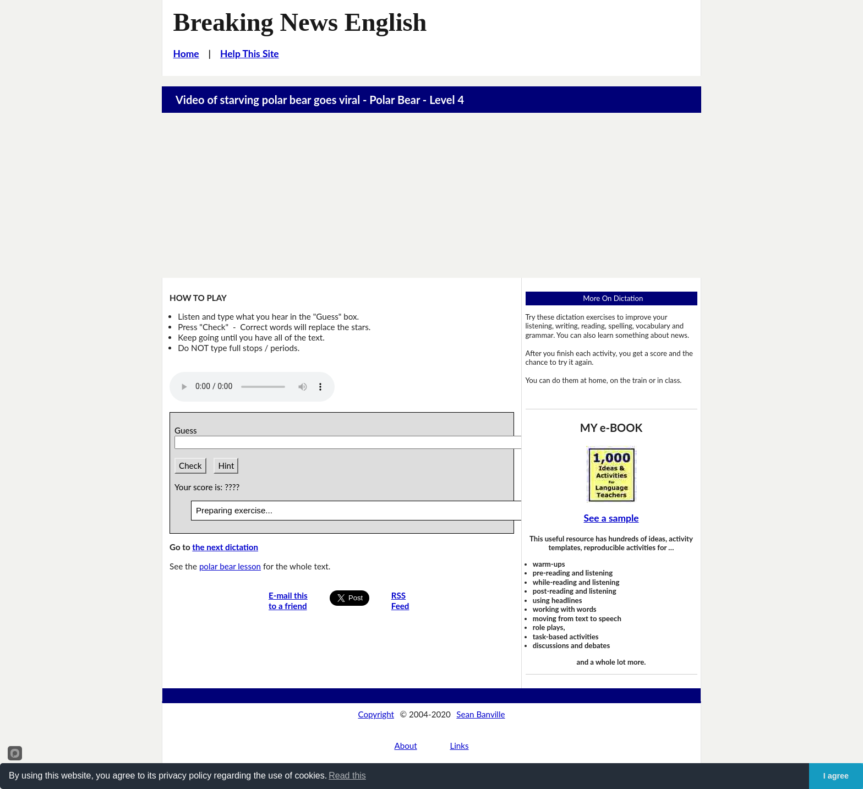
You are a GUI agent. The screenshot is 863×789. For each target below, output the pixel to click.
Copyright (376, 714)
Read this (347, 775)
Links (459, 745)
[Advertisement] (431, 195)
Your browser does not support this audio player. (252, 387)
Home (186, 53)
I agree (836, 775)
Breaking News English (300, 22)
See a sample (610, 518)
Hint (226, 465)
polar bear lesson (230, 566)
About (405, 745)
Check (190, 465)
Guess (187, 430)
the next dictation (225, 547)
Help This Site (249, 53)
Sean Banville (480, 714)
